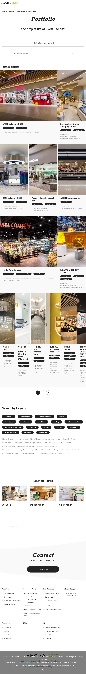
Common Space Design (36, 278)
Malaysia (36, 132)
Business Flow (49, 593)
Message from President (52, 627)
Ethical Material (75, 287)
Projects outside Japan (26, 132)
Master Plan (40, 450)
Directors (29, 596)
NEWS (24, 623)
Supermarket (25, 417)
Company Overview (30, 593)
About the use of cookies (26, 662)
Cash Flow (48, 638)
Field (57, 593)
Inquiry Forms (43, 569)
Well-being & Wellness (34, 442)
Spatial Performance (30, 453)
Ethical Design (65, 287)
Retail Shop (22, 128)
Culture (59, 427)
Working (56, 422)
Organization (30, 602)
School (46, 427)
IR (44, 623)
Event (82, 381)
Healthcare (43, 432)
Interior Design (65, 134)
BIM (5, 280)
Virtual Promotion (52, 600)
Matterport (19, 442)
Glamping (27, 432)
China (5, 367)
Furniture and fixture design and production (18, 446)
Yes (43, 670)
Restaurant (79, 276)
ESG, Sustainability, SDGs (54, 442)
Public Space (9, 422)
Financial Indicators (51, 635)
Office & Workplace (73, 422)
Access (26, 606)
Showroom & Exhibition (13, 427)
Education (32, 427)
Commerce (8, 128)
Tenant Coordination (49, 278)
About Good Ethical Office (12, 601)
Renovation (7, 442)
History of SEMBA (9, 604)
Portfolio (6, 623)
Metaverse (50, 603)
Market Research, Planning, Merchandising (18, 450)
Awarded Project (54, 372)
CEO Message (8, 597)
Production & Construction (11, 132)
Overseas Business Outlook (53, 609)
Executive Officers (31, 599)
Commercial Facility (24, 273)
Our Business (48, 588)
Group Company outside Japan (32, 614)
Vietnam (80, 208)
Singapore (37, 371)
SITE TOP (14, 526)
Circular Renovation (71, 593)
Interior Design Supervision (47, 446)
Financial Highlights (51, 631)
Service (61, 417)
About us (5, 588)
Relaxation (73, 427)
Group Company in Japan (32, 609)
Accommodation (10, 432)
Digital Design (11, 280)
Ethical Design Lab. (71, 595)
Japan (18, 280)
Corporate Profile (29, 588)
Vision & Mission (9, 593)
